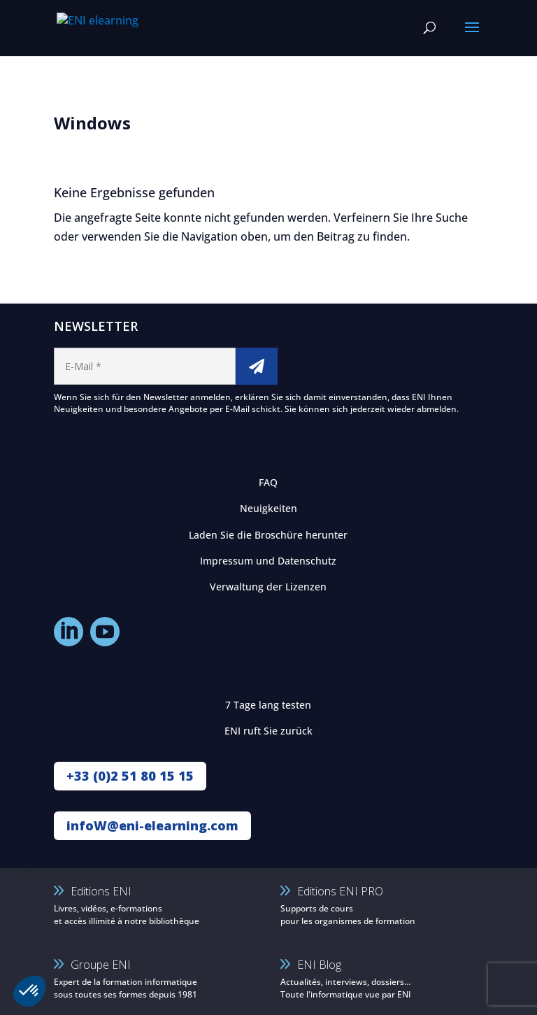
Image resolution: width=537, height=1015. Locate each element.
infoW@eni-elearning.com (152, 825)
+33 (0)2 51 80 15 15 (130, 775)
